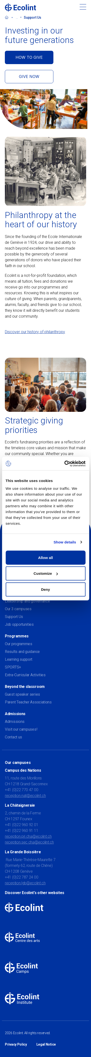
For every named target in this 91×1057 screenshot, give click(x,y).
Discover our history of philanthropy (35, 332)
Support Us (14, 616)
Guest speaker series (22, 694)
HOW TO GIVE (29, 57)
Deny (45, 589)
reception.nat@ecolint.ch (25, 795)
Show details (65, 542)
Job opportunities (19, 624)
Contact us (13, 737)
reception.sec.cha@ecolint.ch (29, 842)
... (17, 17)
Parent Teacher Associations (28, 702)
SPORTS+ (13, 667)
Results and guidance (22, 651)
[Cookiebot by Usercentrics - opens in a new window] (64, 463)
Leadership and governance (27, 601)
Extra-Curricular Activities (25, 675)
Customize (45, 573)
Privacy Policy (16, 1044)
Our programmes (18, 644)
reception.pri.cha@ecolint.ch (28, 836)
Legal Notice (46, 1044)
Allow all (45, 557)
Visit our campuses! (21, 729)
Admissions (15, 721)
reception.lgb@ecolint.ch (25, 883)
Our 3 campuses (18, 609)
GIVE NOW (29, 76)
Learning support (18, 659)
